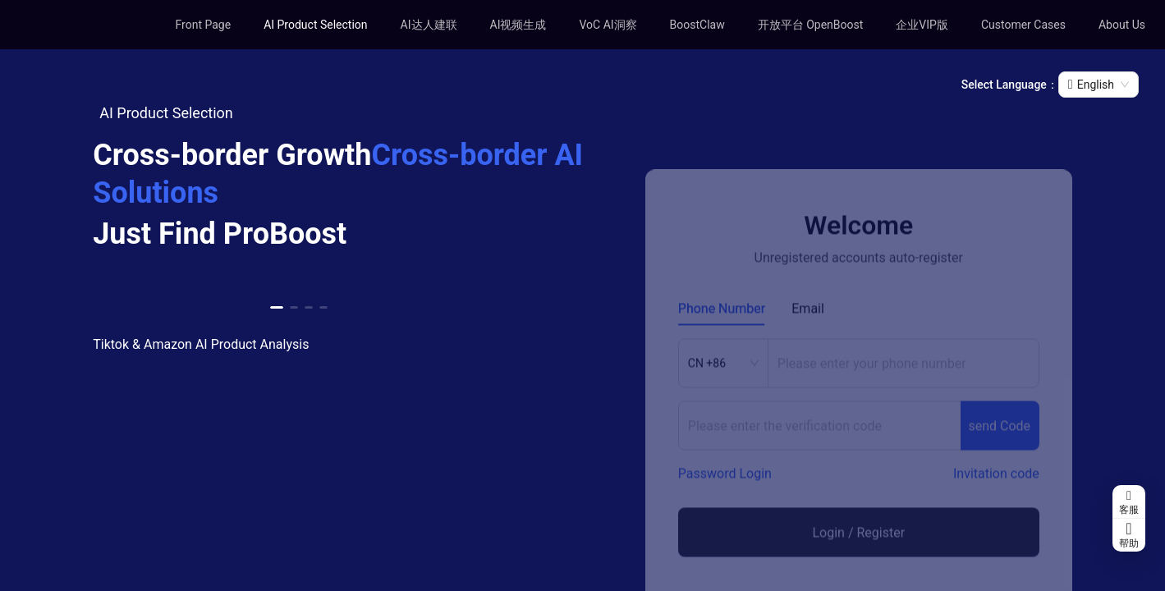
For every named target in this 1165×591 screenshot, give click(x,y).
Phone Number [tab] (721, 333)
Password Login (725, 498)
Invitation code (996, 498)
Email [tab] (807, 333)
